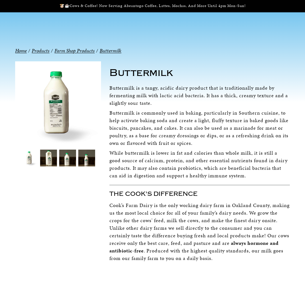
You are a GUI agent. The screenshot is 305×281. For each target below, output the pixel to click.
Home (21, 50)
